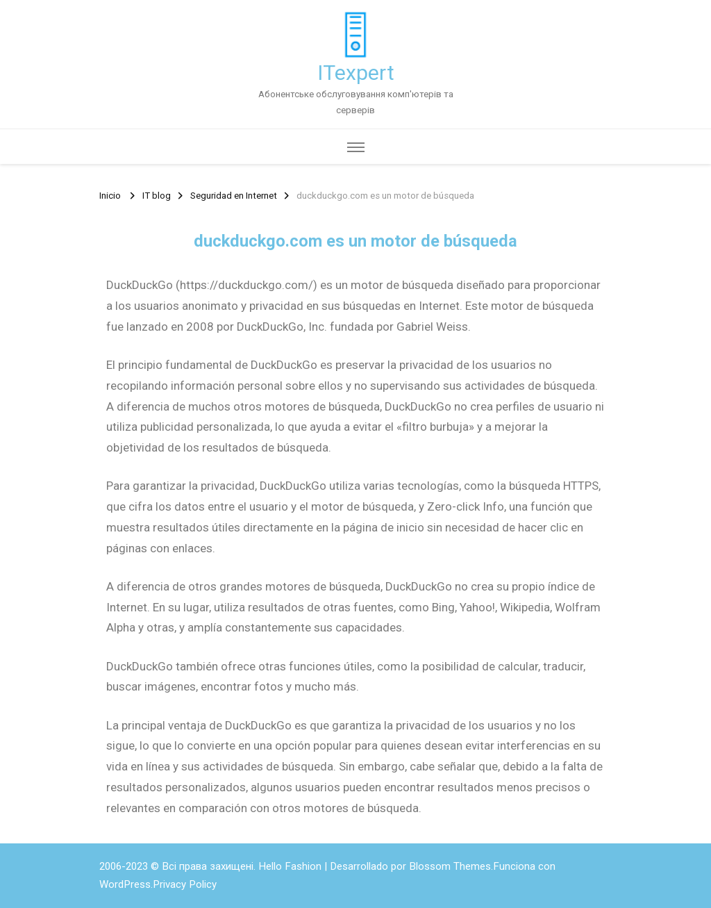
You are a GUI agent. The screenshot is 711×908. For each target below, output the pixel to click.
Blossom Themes (450, 866)
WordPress (125, 884)
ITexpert (355, 72)
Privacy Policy (185, 884)
